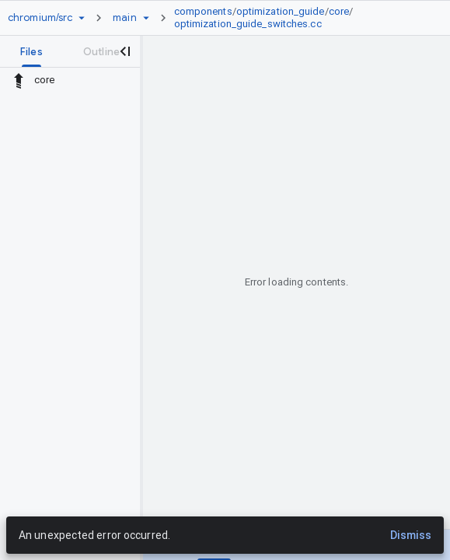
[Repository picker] (81, 18)
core (339, 11)
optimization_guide (280, 11)
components (203, 11)
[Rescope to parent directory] (18, 80)
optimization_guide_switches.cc (248, 24)
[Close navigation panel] (124, 51)
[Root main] (124, 18)
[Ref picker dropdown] (146, 18)
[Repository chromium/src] (40, 18)
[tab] (31, 51)
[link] (298, 17)
